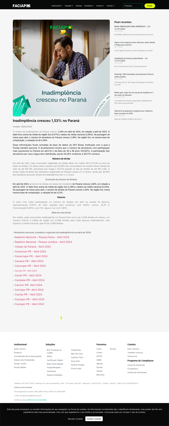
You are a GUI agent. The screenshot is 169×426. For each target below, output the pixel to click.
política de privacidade (36, 400)
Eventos (100, 6)
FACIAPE (20, 6)
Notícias (79, 6)
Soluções (69, 6)
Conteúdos (89, 6)
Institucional (56, 6)
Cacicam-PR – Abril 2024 (25, 271)
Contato (110, 6)
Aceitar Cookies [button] (94, 419)
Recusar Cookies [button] (75, 419)
